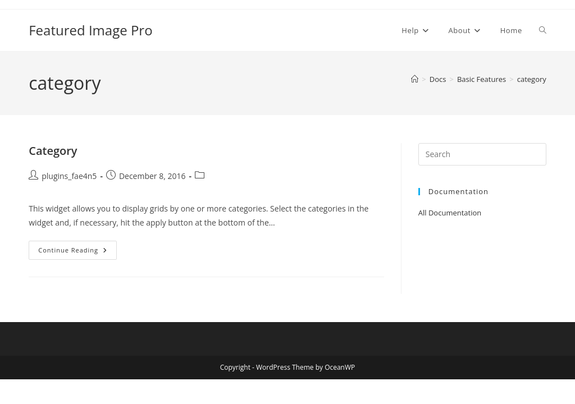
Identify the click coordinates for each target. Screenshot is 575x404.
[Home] (414, 79)
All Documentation (450, 213)
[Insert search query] (482, 154)
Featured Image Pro (90, 30)
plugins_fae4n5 (69, 176)
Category (53, 150)
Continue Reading (77, 250)
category (531, 79)
